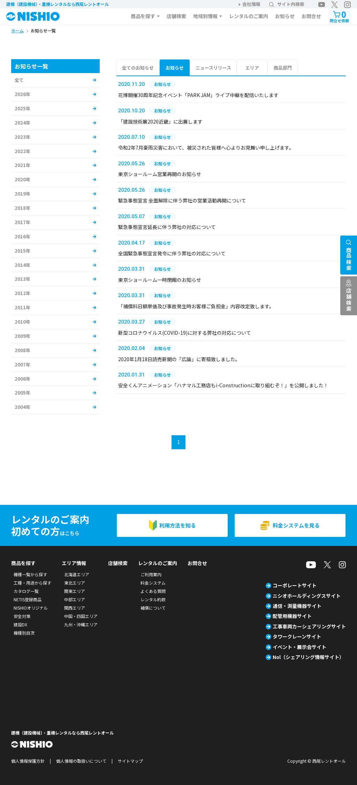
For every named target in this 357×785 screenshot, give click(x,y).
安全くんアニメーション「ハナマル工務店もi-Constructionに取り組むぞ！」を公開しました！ (223, 385)
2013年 (22, 279)
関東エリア (74, 591)
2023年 (22, 137)
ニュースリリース (213, 67)
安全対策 (22, 616)
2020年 (22, 179)
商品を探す (143, 16)
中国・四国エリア (81, 616)
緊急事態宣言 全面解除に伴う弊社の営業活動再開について (182, 200)
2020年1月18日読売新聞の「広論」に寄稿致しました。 (179, 359)
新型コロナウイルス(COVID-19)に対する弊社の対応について (184, 332)
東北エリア (74, 583)
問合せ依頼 (339, 15)
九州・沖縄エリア (81, 624)
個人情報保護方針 (28, 761)
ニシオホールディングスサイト (307, 595)
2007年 (22, 364)
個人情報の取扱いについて (81, 761)
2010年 (22, 321)
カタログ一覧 (26, 591)
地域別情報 (205, 16)
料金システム (153, 583)
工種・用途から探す (32, 583)
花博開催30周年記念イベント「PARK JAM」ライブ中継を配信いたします (198, 95)
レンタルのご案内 (248, 16)
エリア (252, 67)
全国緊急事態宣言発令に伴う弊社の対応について (172, 253)
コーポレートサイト (295, 585)
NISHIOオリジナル (31, 608)
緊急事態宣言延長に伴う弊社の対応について (167, 226)
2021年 (22, 165)
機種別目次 (24, 633)
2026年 (22, 94)
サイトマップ (130, 761)
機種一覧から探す (30, 574)
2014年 (22, 265)
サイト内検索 (286, 4)
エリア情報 (74, 563)
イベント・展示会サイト (299, 646)
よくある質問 (153, 591)
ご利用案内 (150, 574)
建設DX (20, 624)
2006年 (22, 378)
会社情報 (251, 4)
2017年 (22, 222)
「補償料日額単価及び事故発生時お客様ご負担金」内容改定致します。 (196, 306)
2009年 (22, 336)
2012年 (22, 293)
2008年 (22, 350)
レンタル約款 (153, 599)
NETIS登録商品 (27, 599)
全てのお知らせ (138, 67)
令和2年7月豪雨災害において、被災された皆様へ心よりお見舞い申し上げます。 (206, 147)
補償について (153, 608)
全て (19, 80)
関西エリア (74, 608)
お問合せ (311, 16)
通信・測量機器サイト (297, 605)
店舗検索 (176, 16)
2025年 (22, 108)
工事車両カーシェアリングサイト (309, 626)
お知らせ (285, 16)
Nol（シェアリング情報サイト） (308, 656)
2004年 (22, 407)
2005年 (22, 392)
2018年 (22, 208)
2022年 (22, 151)
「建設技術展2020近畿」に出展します (160, 121)
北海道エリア (76, 574)
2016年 (22, 236)
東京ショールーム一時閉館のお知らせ (159, 279)
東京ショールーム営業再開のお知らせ (159, 174)
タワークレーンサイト (297, 636)
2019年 (22, 193)
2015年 (22, 250)
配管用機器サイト (292, 615)
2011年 (22, 307)
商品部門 (283, 67)
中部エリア (74, 599)
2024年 (22, 122)
